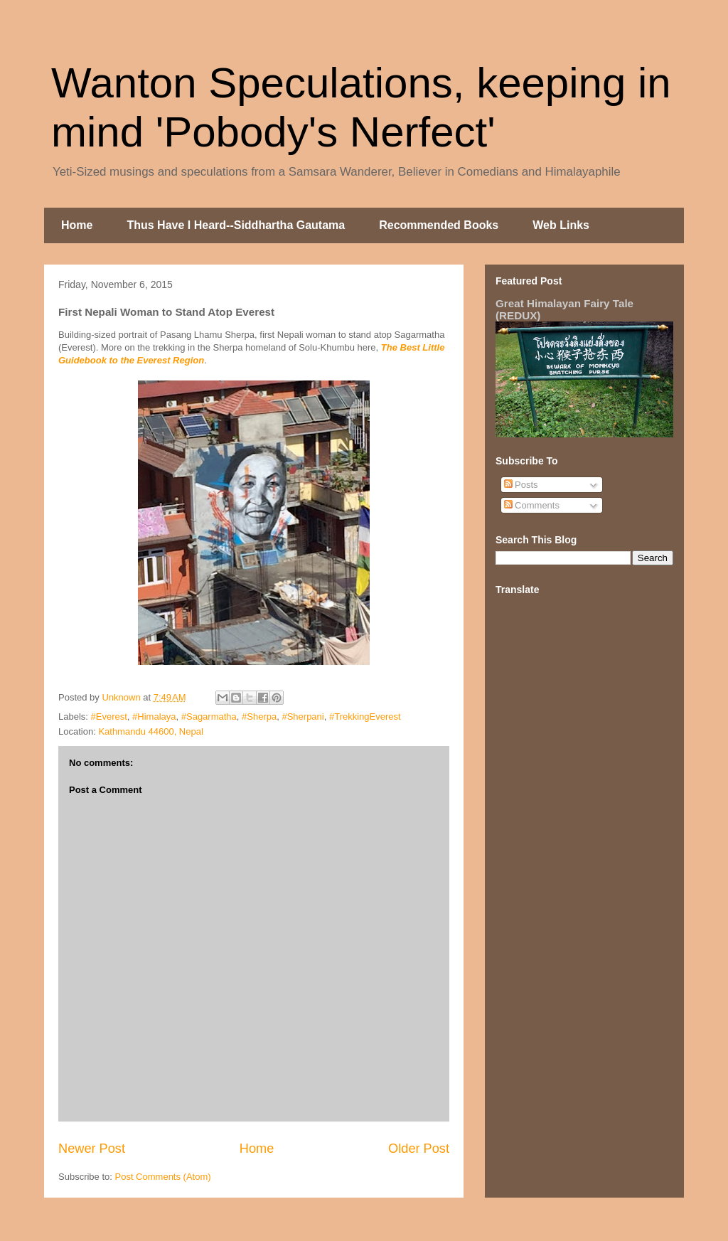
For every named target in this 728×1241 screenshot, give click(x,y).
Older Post (418, 1148)
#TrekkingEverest (365, 716)
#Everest (109, 716)
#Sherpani (302, 716)
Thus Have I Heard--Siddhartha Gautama (236, 225)
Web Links (560, 225)
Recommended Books (438, 225)
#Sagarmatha (209, 716)
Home (76, 225)
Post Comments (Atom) (163, 1176)
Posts (521, 484)
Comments (532, 505)
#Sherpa (259, 716)
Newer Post (91, 1148)
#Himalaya (154, 716)
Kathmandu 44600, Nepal (150, 731)
